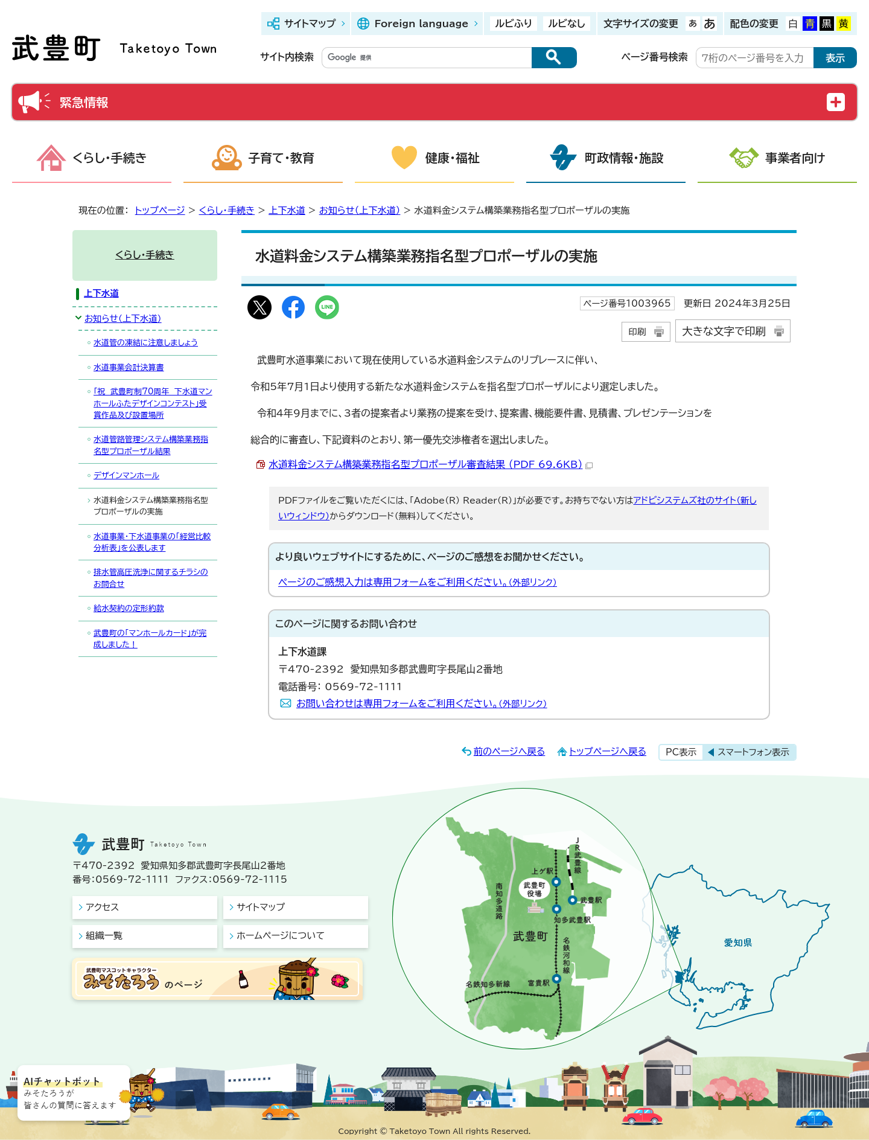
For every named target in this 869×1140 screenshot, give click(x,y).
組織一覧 (104, 935)
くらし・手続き (109, 158)
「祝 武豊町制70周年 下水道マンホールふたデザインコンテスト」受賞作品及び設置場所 (153, 403)
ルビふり (513, 23)
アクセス (102, 907)
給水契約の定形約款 (129, 608)
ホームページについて (281, 935)
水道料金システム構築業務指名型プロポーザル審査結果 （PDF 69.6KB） (431, 464)
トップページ (160, 210)
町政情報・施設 (624, 158)
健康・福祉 (452, 158)
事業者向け (795, 158)
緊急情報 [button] (84, 102)
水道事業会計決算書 (129, 367)
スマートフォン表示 (753, 752)
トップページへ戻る (607, 751)
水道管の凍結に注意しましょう (146, 343)
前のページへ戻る (510, 751)
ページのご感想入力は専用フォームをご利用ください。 (417, 582)
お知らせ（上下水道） (360, 210)
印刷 (637, 331)
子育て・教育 (281, 158)
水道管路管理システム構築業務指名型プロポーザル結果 (151, 445)
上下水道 (287, 210)
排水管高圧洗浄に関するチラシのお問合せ (151, 578)
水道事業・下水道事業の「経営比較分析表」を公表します (152, 542)
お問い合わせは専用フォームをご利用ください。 (421, 703)
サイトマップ (310, 23)
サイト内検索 (287, 57)
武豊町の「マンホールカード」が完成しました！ (150, 638)
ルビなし (566, 23)
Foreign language (421, 23)
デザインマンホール (126, 475)
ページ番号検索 (655, 57)
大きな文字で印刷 (724, 331)
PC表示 (681, 752)
